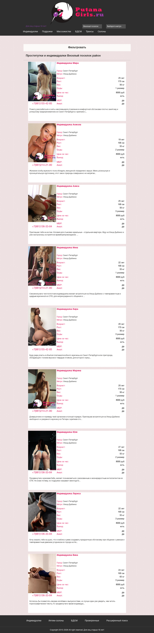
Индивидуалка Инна (67, 248)
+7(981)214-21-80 (42, 165)
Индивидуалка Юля (67, 432)
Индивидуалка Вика (67, 555)
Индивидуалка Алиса (68, 186)
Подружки (47, 32)
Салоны (102, 32)
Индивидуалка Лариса (69, 494)
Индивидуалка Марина (69, 371)
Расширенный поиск (117, 621)
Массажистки (64, 32)
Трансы (90, 32)
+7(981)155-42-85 (42, 104)
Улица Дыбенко (70, 74)
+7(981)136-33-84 (42, 227)
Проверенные (92, 621)
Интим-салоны (56, 621)
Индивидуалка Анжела (69, 125)
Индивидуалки (30, 32)
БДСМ (78, 32)
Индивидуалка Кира (67, 309)
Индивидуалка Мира (68, 63)
